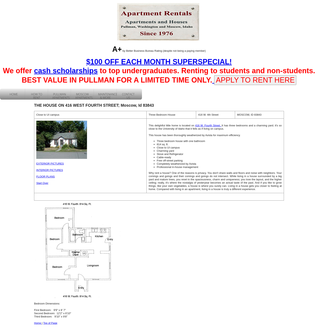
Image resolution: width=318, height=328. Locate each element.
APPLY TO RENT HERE (255, 80)
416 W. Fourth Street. (208, 125)
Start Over (42, 183)
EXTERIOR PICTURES (50, 163)
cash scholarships (66, 71)
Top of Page (50, 323)
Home (38, 323)
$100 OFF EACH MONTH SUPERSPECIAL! (159, 62)
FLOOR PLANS (45, 176)
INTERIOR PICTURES (49, 170)
